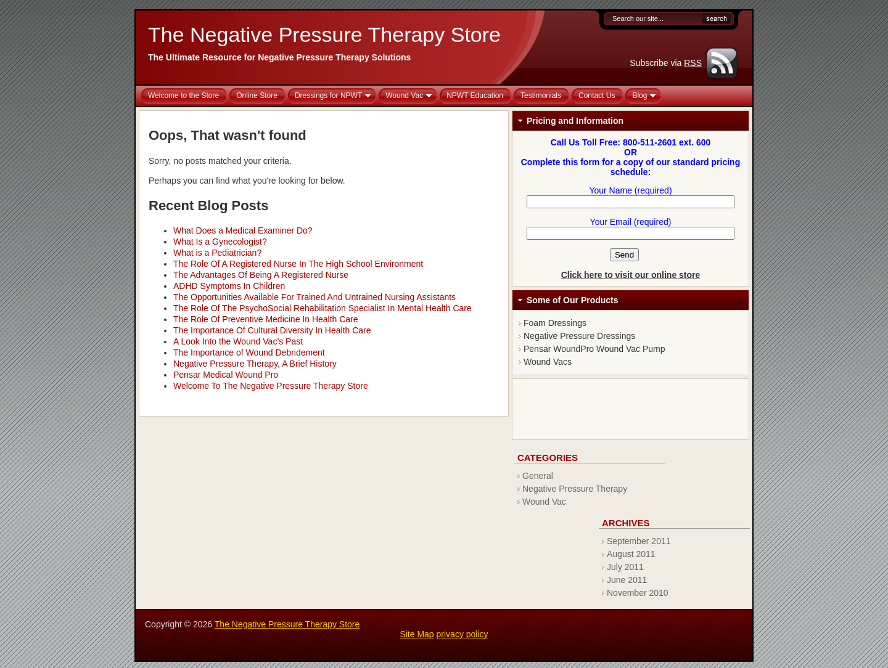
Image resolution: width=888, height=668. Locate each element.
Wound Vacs (548, 362)
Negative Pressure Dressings (579, 336)
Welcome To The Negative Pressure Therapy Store (270, 386)
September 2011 (639, 541)
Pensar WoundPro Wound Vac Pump (594, 349)
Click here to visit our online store (631, 275)
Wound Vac (544, 502)
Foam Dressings (555, 323)
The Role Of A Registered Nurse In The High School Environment (298, 264)
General (537, 476)
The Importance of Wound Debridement (249, 352)
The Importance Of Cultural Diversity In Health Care (272, 330)
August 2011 (631, 554)
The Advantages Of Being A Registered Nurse (260, 275)
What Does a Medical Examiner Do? (243, 230)
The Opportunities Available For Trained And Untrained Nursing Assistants (314, 297)
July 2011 (625, 567)
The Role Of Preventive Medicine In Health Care (265, 319)
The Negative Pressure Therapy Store (324, 34)
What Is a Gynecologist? (220, 241)
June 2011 (627, 580)
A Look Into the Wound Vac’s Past (238, 341)
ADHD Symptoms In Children (229, 286)
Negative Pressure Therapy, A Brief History (255, 364)
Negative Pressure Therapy (574, 489)
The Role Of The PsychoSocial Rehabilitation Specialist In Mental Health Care (322, 308)
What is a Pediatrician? (217, 253)
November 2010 (637, 593)
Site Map (417, 634)
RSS (693, 63)
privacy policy (462, 634)
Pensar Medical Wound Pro (225, 375)
